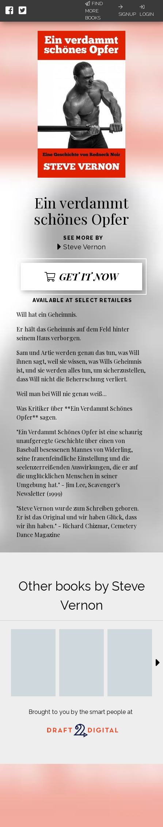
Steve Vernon (84, 247)
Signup (127, 10)
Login (147, 10)
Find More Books (94, 11)
